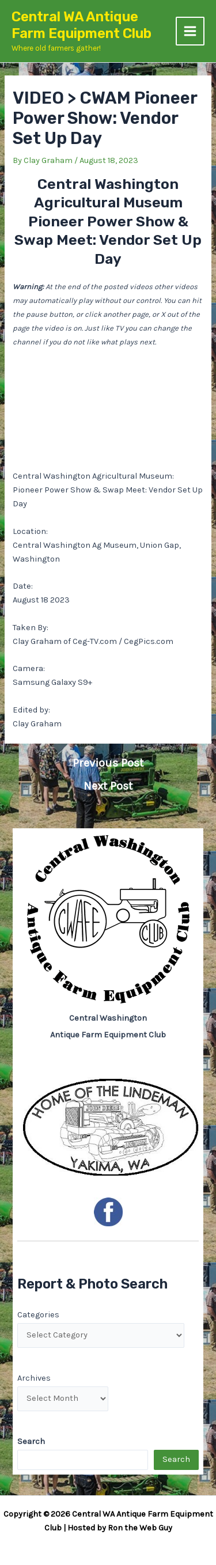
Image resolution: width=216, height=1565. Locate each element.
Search (176, 1459)
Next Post (108, 786)
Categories (38, 1315)
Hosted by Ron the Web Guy (119, 1528)
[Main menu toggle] (190, 31)
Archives (34, 1378)
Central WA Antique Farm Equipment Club (81, 25)
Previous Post (108, 763)
